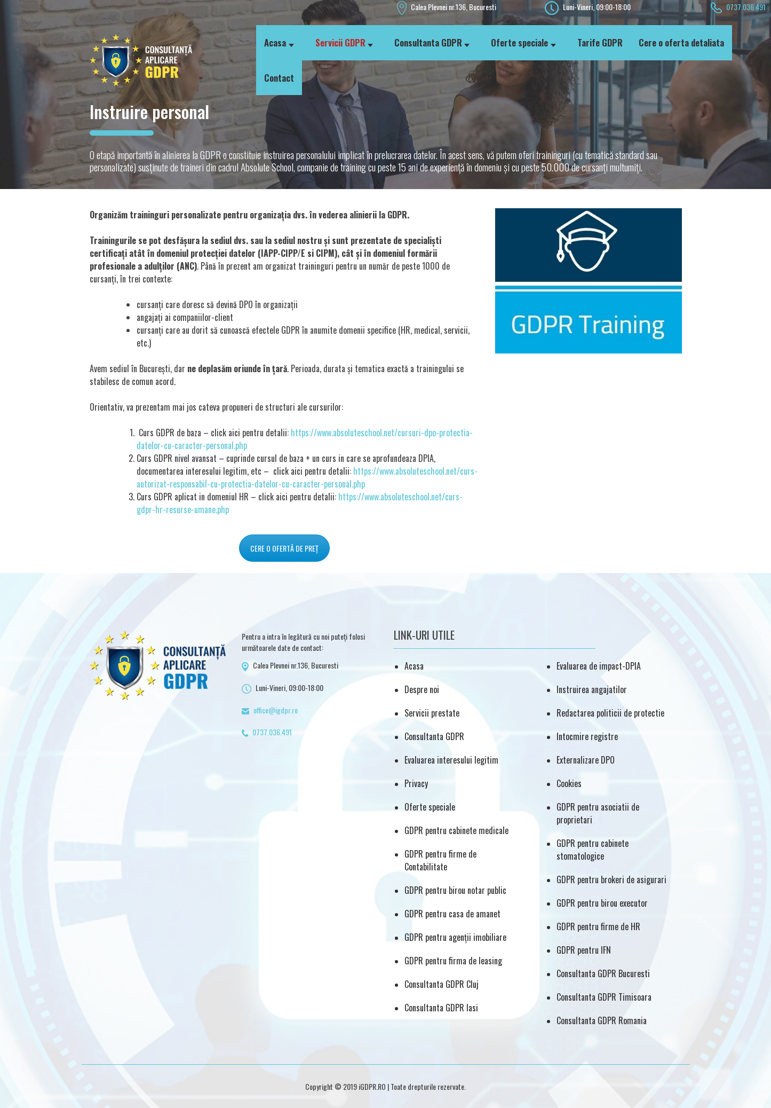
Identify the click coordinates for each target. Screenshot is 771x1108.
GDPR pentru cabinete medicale (456, 830)
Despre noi (421, 689)
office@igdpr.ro (275, 710)
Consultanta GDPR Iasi (441, 1007)
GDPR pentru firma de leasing (453, 960)
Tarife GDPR (600, 42)
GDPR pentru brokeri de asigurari (611, 879)
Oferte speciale (519, 42)
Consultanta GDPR (428, 42)
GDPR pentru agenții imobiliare (455, 937)
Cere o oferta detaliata (681, 42)
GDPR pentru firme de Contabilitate (440, 860)
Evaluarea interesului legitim (451, 759)
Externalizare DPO (586, 759)
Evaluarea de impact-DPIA (599, 665)
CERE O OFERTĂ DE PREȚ (284, 548)
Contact (279, 77)
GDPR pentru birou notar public (455, 890)
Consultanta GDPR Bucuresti (603, 973)
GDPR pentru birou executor (602, 903)
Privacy (416, 783)
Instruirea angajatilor (592, 689)
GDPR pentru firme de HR (598, 926)
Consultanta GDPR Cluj (441, 984)
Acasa (275, 42)
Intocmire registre (587, 736)
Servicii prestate (431, 712)
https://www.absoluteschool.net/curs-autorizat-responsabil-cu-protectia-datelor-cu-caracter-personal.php (307, 477)
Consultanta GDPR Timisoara (604, 997)
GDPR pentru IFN (584, 950)
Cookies (569, 783)
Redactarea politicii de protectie (610, 712)
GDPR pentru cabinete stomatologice (593, 849)
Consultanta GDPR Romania (602, 1020)
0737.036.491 (746, 6)
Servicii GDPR (340, 42)
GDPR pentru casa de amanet (452, 913)
